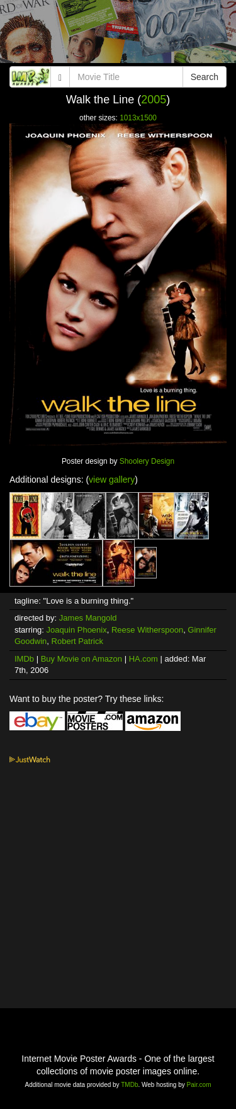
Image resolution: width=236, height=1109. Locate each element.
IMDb (24, 659)
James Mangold (88, 618)
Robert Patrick (77, 641)
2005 (153, 99)
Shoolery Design (147, 461)
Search (204, 77)
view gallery (112, 479)
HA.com (143, 659)
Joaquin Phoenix (77, 630)
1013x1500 (138, 117)
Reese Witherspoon (147, 630)
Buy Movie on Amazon (81, 659)
